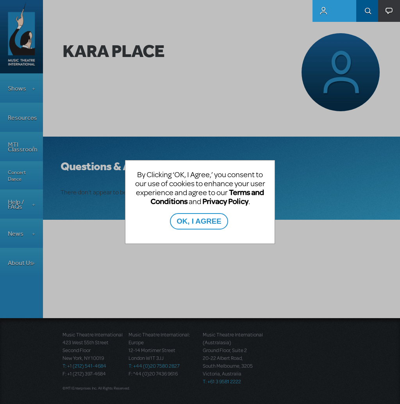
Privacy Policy (225, 201)
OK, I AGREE (199, 221)
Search (367, 11)
